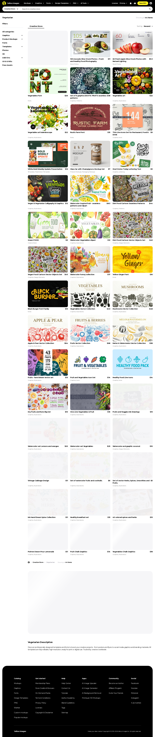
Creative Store (36, 26)
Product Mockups (9, 39)
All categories (8, 32)
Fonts (4, 43)
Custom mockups (21, 713)
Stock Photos (74, 64)
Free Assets (7, 65)
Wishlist (17, 708)
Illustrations (122, 101)
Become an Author (116, 683)
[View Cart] (131, 3)
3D (3, 54)
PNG (16, 703)
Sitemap (64, 713)
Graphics (6, 35)
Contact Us (65, 688)
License (115, 3)
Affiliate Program (115, 688)
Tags (63, 708)
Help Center (66, 683)
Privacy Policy (40, 703)
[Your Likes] (135, 3)
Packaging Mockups (88, 172)
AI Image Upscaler (89, 683)
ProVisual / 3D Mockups (91, 698)
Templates (6, 47)
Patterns (79, 101)
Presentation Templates (42, 172)
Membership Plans (42, 683)
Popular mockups (21, 717)
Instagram (135, 698)
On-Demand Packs (42, 693)
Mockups (17, 683)
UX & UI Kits (7, 61)
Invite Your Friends (116, 693)
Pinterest (134, 693)
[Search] (149, 9)
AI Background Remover (91, 693)
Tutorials (64, 693)
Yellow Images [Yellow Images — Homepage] (20, 731)
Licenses (38, 708)
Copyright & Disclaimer (44, 713)
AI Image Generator (89, 688)
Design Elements (124, 243)
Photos (5, 50)
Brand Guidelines (67, 703)
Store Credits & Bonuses (44, 688)
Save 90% (142, 3)
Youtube (134, 688)
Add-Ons (6, 58)
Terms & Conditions (42, 698)
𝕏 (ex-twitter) (136, 703)
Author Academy (68, 698)
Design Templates (21, 698)
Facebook (135, 683)
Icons (120, 137)
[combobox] (86, 9)
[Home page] (29, 562)
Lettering (122, 172)
